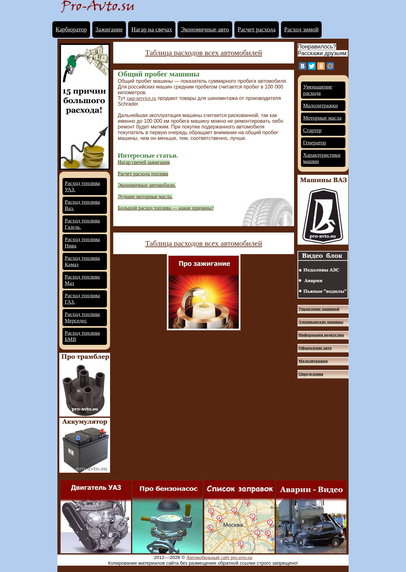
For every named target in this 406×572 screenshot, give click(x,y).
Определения (310, 373)
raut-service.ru (141, 98)
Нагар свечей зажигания (144, 162)
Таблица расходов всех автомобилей (203, 53)
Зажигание (109, 29)
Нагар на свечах (151, 29)
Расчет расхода (257, 29)
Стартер (312, 130)
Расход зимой (301, 29)
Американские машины (320, 321)
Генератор (314, 143)
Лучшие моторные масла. (145, 196)
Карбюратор (71, 29)
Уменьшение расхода (317, 90)
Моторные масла (322, 118)
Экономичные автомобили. (147, 185)
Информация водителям (321, 334)
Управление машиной (318, 308)
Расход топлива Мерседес (82, 317)
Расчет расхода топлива (143, 173)
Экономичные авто (205, 29)
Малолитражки (320, 105)
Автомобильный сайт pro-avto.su (219, 557)
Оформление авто (314, 347)
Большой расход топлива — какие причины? (166, 208)
